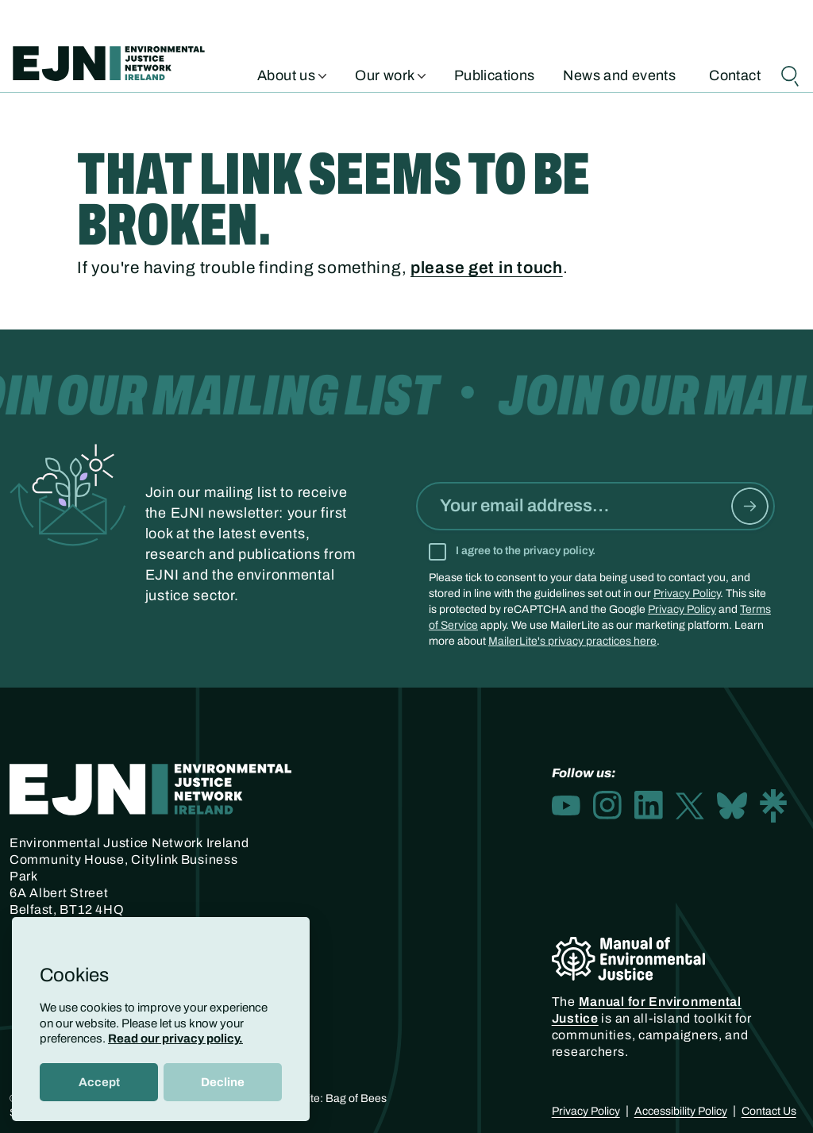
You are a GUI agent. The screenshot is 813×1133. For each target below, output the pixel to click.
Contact (735, 74)
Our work (390, 74)
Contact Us (769, 1111)
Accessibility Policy (680, 1111)
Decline (223, 1082)
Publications (494, 74)
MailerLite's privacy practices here (572, 641)
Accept (99, 1082)
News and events (619, 74)
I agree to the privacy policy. (525, 551)
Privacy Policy (686, 593)
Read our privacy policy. (175, 1038)
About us (291, 74)
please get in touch (486, 267)
